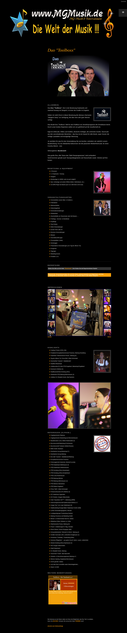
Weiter (109, 337)
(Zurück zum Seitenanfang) (55, 626)
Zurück (50, 337)
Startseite (123, 1)
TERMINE (77, 621)
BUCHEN (55, 621)
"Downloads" (68, 268)
